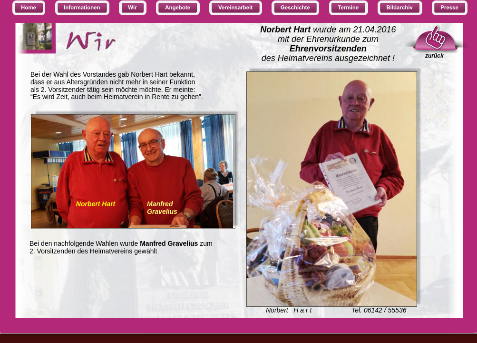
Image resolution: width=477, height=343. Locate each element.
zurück (434, 55)
